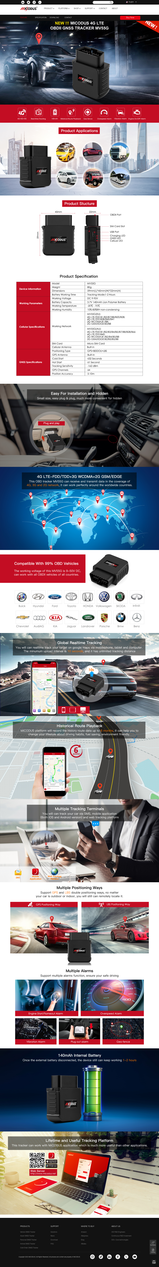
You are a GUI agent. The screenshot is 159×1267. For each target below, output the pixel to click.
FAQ (52, 1244)
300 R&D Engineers (118, 1232)
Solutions (54, 1232)
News (53, 1236)
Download (54, 1240)
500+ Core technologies (119, 1240)
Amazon (84, 1232)
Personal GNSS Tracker (28, 1240)
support (90, 9)
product (49, 9)
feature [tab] (23, 18)
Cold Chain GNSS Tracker (29, 1248)
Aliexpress (84, 1236)
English (131, 2)
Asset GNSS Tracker (27, 1236)
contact (103, 9)
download (54, 18)
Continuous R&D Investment (121, 1236)
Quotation (153, 1243)
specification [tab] (40, 18)
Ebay (82, 1240)
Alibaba (83, 1244)
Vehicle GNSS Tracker (27, 1232)
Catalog (153, 1250)
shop (77, 9)
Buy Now (130, 18)
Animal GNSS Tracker (27, 1244)
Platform (64, 9)
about (115, 9)
